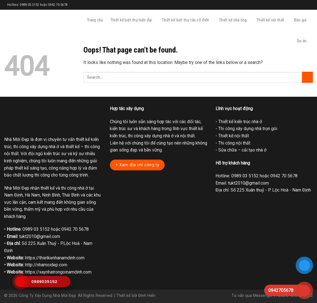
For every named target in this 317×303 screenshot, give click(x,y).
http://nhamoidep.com (46, 264)
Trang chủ (95, 20)
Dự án (303, 41)
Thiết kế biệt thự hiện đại (132, 20)
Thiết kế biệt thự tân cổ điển (187, 20)
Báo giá (301, 20)
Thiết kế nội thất (272, 20)
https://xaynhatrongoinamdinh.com (58, 272)
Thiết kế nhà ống (234, 20)
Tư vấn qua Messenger (252, 295)
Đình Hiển (146, 295)
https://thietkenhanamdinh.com (55, 257)
